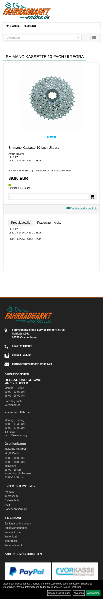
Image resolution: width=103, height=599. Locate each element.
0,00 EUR (21, 26)
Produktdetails (20, 222)
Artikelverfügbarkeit (15, 527)
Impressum (11, 496)
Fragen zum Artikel (49, 222)
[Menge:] (49, 196)
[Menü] (94, 37)
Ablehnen (79, 593)
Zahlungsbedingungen (17, 523)
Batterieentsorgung (15, 509)
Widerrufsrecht (13, 545)
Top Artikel (10, 540)
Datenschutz (11, 500)
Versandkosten (13, 532)
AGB (7, 504)
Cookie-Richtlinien (72, 587)
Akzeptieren (93, 593)
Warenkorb (11, 536)
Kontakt (9, 491)
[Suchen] (78, 38)
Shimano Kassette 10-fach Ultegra (33, 147)
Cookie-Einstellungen (59, 593)
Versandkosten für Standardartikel (52, 170)
